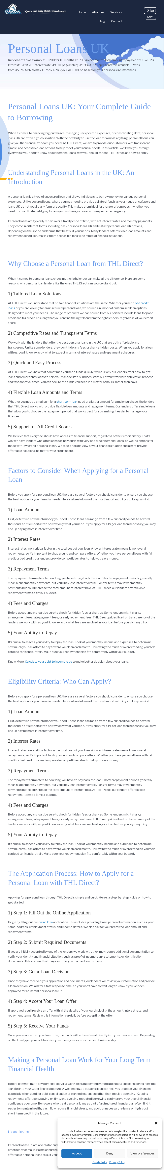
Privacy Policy (117, 1162)
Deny (109, 1153)
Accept (77, 1153)
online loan (46, 922)
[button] (156, 1123)
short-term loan (67, 401)
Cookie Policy (99, 1162)
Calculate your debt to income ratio (48, 661)
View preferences (142, 1153)
